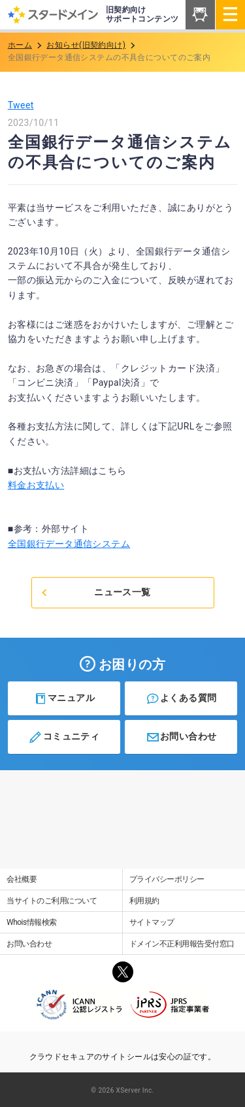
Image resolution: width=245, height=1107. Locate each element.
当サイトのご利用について (52, 900)
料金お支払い (36, 485)
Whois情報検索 (32, 922)
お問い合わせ (181, 737)
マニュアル (64, 698)
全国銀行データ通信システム (69, 543)
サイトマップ (151, 922)
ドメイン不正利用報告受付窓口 (182, 943)
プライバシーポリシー (166, 879)
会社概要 (22, 879)
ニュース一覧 (95, 592)
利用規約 (144, 900)
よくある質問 (181, 698)
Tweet (21, 105)
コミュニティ (63, 737)
